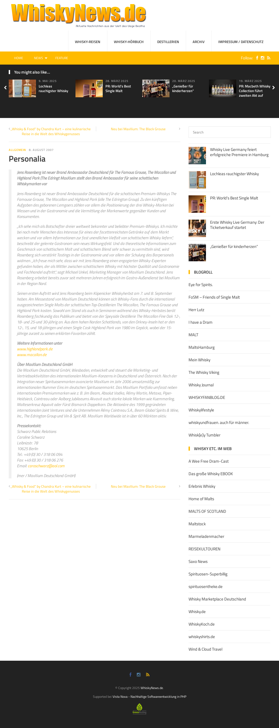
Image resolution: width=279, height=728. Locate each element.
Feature (61, 57)
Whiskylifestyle (201, 410)
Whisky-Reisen (87, 41)
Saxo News (198, 561)
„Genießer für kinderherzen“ (183, 88)
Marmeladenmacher (206, 536)
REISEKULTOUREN (204, 549)
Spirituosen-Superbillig (208, 574)
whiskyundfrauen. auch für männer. (219, 422)
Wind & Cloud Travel (205, 649)
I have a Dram (201, 322)
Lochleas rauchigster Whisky (53, 88)
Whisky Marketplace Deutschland (217, 599)
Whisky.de (197, 611)
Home (18, 57)
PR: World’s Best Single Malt (118, 88)
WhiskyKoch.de (202, 624)
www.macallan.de (32, 354)
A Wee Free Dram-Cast (209, 461)
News (38, 57)
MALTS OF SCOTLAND (207, 511)
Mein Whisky (199, 360)
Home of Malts (201, 499)
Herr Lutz (196, 310)
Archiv (199, 41)
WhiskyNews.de (152, 687)
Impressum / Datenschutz (240, 41)
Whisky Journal (201, 385)
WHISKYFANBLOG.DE (207, 397)
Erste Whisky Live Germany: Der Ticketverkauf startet (237, 225)
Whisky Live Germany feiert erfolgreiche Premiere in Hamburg (239, 152)
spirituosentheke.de (206, 586)
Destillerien (168, 41)
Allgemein (17, 150)
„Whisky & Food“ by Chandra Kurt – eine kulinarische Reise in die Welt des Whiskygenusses (51, 131)
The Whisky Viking (204, 372)
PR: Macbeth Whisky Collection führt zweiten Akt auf (254, 90)
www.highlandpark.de (35, 349)
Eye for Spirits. (201, 284)
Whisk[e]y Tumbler (204, 435)
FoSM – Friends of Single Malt (214, 297)
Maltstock (197, 524)
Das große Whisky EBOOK (211, 474)
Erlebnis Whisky (202, 486)
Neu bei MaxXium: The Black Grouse (138, 129)
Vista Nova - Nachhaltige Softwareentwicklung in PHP (149, 696)
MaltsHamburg (202, 347)
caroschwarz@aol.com (46, 466)
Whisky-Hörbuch (129, 41)
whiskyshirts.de (202, 636)
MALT (193, 335)
